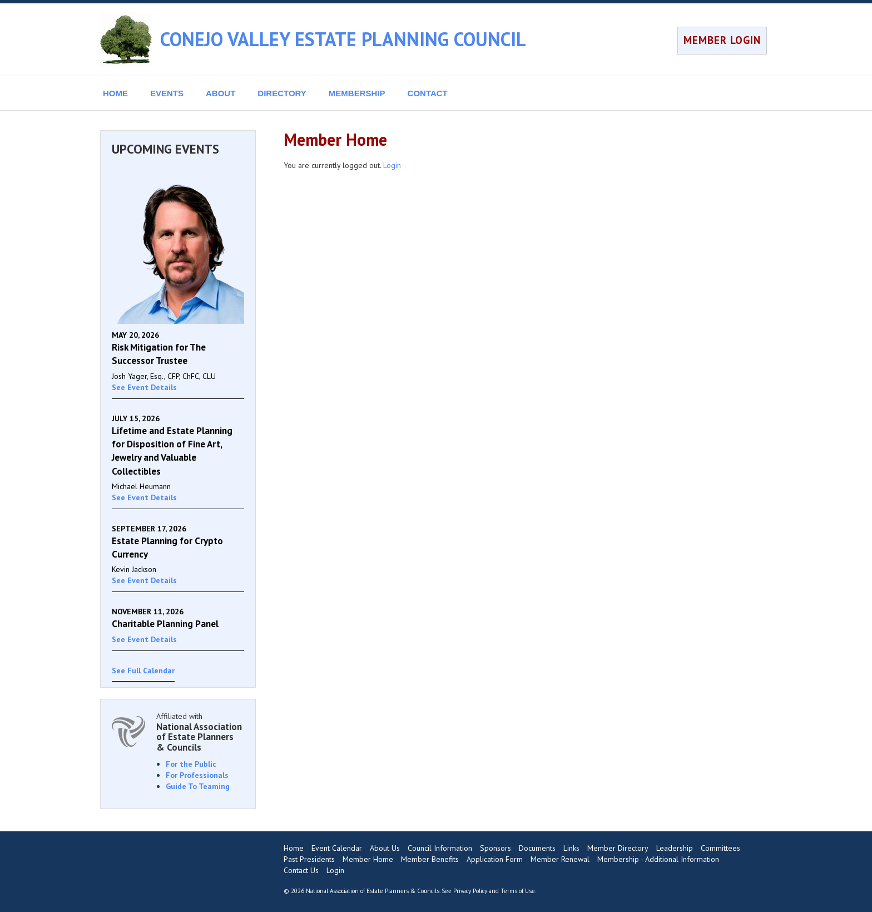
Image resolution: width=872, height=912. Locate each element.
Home (294, 848)
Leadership (674, 848)
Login (392, 165)
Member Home (368, 859)
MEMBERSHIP (357, 93)
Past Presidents (309, 859)
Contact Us (301, 870)
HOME (115, 93)
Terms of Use (518, 891)
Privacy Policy (470, 891)
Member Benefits (430, 859)
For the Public (191, 764)
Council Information (440, 848)
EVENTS (167, 93)
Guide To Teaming (198, 786)
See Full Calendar (143, 670)
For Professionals (197, 775)
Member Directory (617, 848)
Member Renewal (560, 859)
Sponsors (495, 848)
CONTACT (428, 93)
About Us (385, 848)
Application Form (495, 859)
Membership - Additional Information (658, 859)
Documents (537, 848)
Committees (720, 848)
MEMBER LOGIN (722, 40)
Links (571, 848)
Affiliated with (200, 732)
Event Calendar (336, 848)
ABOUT (220, 93)
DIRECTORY (281, 93)
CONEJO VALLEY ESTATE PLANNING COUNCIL (343, 39)
